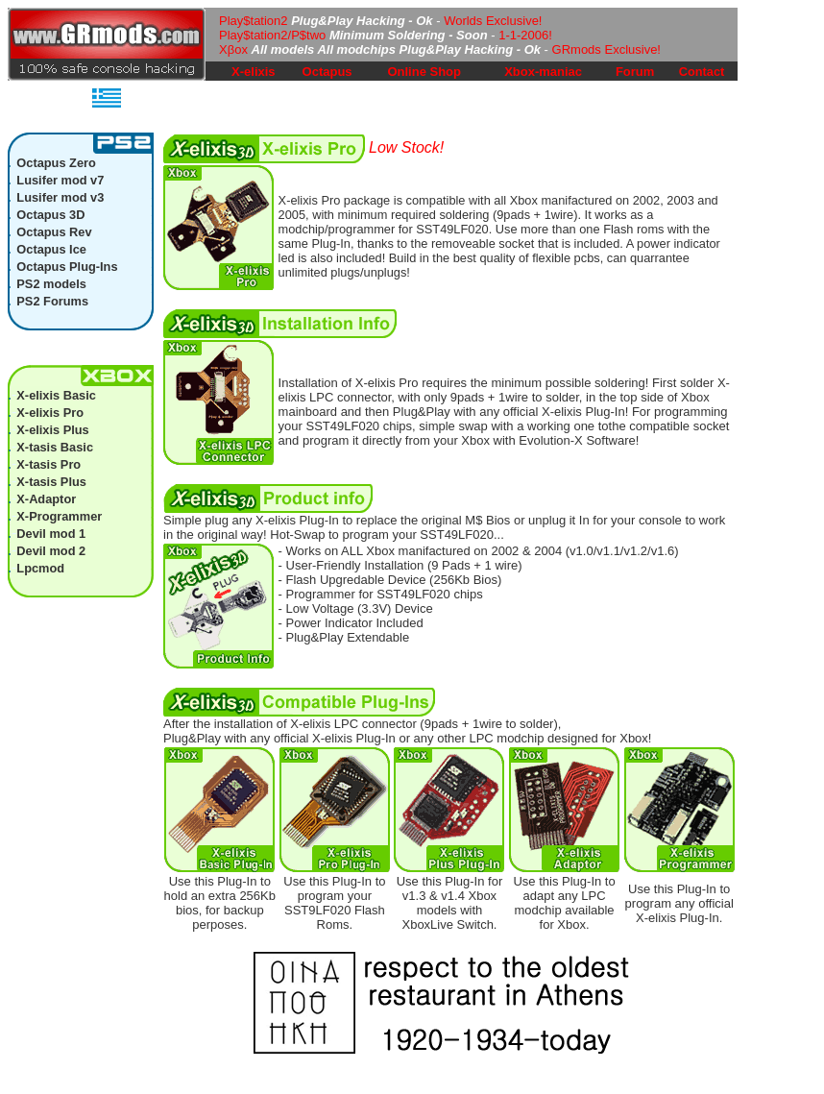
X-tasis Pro (48, 464)
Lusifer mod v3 (60, 197)
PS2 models (51, 284)
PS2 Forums (52, 301)
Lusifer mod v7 (60, 180)
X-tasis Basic (54, 447)
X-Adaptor (46, 499)
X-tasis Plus (51, 481)
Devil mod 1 (50, 533)
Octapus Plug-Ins (66, 266)
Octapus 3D (50, 214)
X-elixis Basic (56, 395)
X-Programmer (59, 516)
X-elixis (253, 71)
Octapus (327, 71)
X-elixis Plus (52, 430)
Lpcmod (40, 568)
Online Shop (424, 71)
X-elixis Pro (50, 412)
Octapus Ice (51, 249)
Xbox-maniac (543, 71)
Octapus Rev (53, 232)
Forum (635, 71)
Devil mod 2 (50, 551)
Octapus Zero (56, 163)
